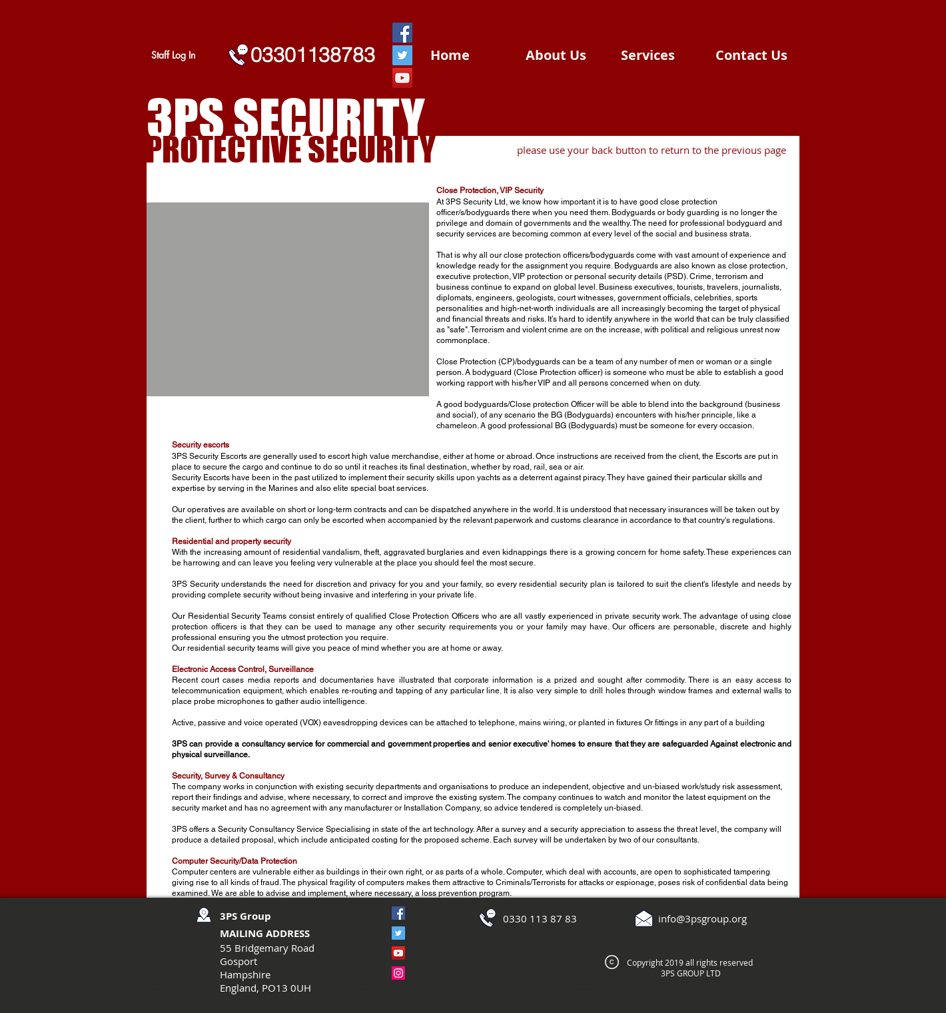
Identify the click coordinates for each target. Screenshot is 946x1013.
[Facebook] (402, 33)
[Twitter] (402, 55)
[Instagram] (398, 973)
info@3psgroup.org (702, 918)
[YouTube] (402, 78)
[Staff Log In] (173, 55)
